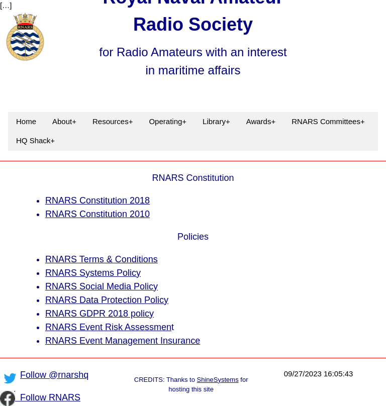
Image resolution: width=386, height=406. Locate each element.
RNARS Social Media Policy (101, 286)
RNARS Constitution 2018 (97, 200)
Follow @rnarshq (54, 375)
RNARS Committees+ (328, 121)
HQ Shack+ (35, 140)
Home (26, 121)
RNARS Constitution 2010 (97, 214)
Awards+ (261, 121)
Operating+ (167, 121)
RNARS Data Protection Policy (106, 300)
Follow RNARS (47, 397)
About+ (64, 121)
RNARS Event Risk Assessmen (108, 327)
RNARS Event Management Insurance (122, 341)
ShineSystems (218, 379)
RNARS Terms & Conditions (101, 259)
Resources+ (112, 121)
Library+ (216, 121)
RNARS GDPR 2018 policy (99, 314)
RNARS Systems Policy (93, 273)
